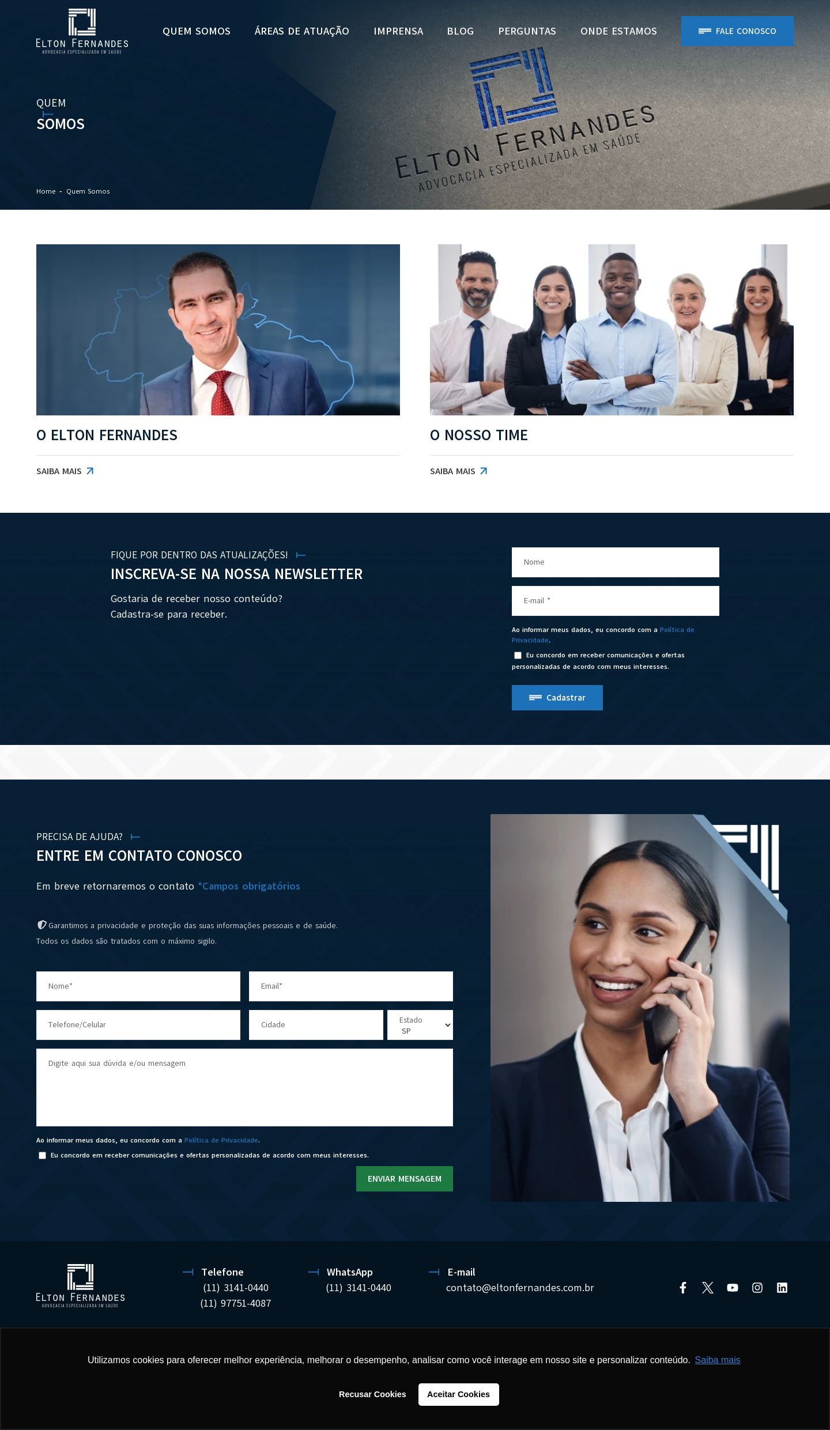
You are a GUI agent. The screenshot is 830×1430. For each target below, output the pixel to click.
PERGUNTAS (527, 31)
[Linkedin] (782, 1287)
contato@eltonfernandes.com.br (520, 1288)
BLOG (460, 31)
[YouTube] (732, 1287)
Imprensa (398, 31)
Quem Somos (197, 31)
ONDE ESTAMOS (618, 31)
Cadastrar (566, 697)
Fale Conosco (746, 31)
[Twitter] (707, 1287)
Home (45, 191)
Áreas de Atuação (302, 31)
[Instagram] (757, 1287)
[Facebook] (683, 1287)
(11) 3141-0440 (236, 1288)
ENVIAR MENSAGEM (405, 1179)
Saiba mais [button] (718, 1360)
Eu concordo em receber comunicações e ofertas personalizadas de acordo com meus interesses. (598, 661)
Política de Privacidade (221, 1140)
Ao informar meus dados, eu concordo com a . (603, 635)
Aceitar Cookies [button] (458, 1394)
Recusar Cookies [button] (372, 1394)
